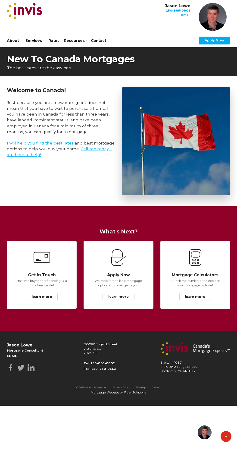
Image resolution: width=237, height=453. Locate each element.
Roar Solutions (135, 392)
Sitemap (141, 387)
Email (185, 14)
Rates (53, 40)
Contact (98, 40)
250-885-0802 (178, 10)
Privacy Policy (121, 387)
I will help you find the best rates (40, 143)
